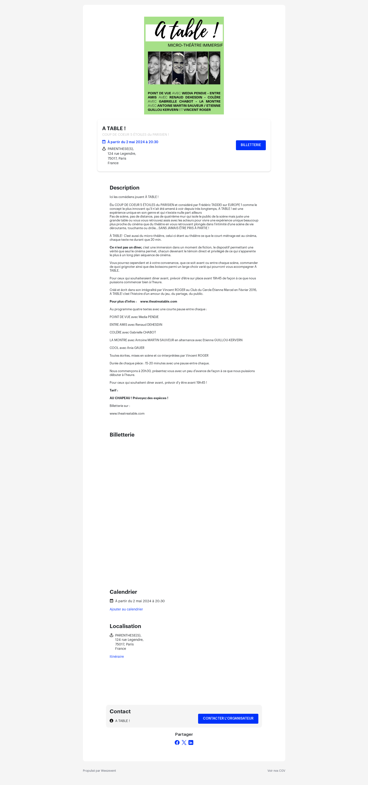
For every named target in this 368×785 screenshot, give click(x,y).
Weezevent (108, 770)
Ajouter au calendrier (126, 609)
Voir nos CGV (276, 770)
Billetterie (251, 145)
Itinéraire (117, 656)
